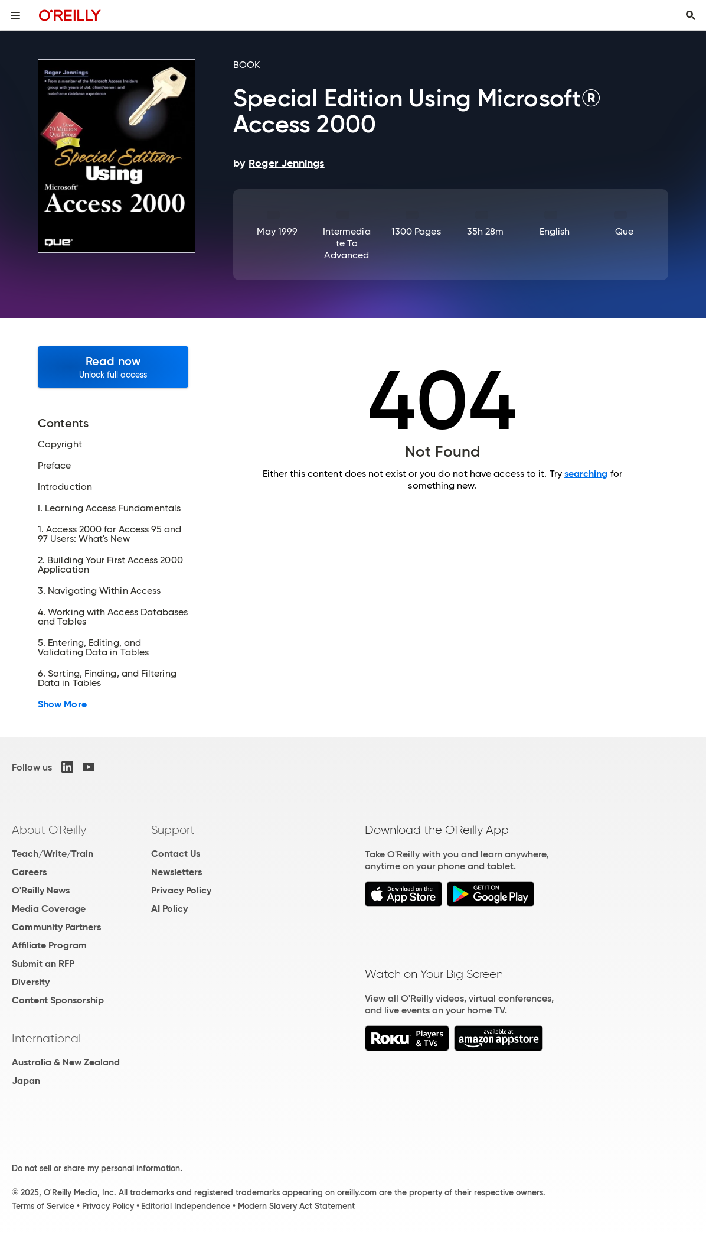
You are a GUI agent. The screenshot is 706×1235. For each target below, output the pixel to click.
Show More (62, 704)
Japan (26, 1080)
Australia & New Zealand (66, 1062)
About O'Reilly (49, 830)
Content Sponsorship (58, 1000)
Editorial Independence (185, 1206)
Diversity (31, 982)
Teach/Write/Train (52, 853)
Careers (29, 872)
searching (586, 473)
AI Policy (169, 908)
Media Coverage (49, 908)
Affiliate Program (49, 945)
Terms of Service (43, 1206)
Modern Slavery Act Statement (296, 1206)
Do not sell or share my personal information (96, 1168)
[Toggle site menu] (15, 15)
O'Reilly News (41, 890)
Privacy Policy (181, 890)
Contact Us (175, 853)
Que (624, 231)
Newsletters (176, 872)
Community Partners (56, 927)
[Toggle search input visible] (690, 15)
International (46, 1038)
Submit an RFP (43, 963)
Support (173, 830)
